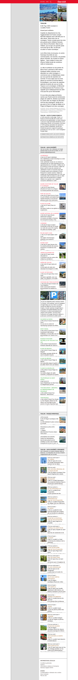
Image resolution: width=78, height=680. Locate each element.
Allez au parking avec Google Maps (52, 301)
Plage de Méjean (45, 358)
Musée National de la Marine (49, 213)
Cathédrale (44, 155)
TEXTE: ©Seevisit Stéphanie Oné (53, 108)
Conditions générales (46, 663)
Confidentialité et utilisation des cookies (50, 672)
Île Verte (50, 508)
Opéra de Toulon (45, 262)
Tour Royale (44, 397)
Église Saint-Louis (46, 233)
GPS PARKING (60, 134)
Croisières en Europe (47, 436)
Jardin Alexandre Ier (47, 252)
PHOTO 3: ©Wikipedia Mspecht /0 (51, 111)
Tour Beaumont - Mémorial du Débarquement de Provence (49, 389)
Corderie (43, 223)
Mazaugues (51, 479)
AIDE (47, 1)
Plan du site (43, 675)
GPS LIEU (53, 134)
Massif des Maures (54, 626)
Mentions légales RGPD (46, 667)
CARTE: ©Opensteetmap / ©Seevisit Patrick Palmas (51, 111)
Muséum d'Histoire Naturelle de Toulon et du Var (49, 340)
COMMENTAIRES (45, 134)
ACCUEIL (42, 1)
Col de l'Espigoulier (54, 567)
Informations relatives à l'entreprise (49, 666)
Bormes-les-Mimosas (54, 596)
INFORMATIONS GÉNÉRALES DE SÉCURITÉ (52, 137)
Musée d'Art (44, 243)
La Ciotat (50, 537)
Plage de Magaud (46, 348)
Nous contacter (44, 674)
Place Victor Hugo (46, 272)
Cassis (50, 606)
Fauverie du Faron (46, 319)
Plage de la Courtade (55, 518)
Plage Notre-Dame (53, 547)
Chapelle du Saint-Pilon (55, 528)
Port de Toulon (45, 193)
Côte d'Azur (44, 417)
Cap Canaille (52, 586)
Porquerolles (52, 498)
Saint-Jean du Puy (53, 645)
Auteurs (42, 664)
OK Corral (51, 459)
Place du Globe (45, 203)
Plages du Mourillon (47, 368)
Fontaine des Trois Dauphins (49, 282)
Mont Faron (44, 329)
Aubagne (50, 616)
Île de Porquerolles (54, 488)
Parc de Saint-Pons (54, 557)
